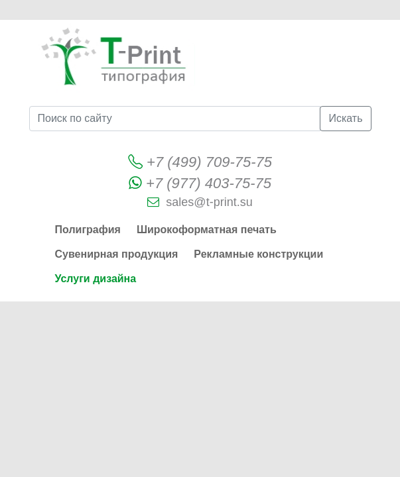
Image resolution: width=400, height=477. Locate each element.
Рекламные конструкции (258, 254)
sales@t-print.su (209, 202)
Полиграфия (88, 229)
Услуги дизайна (96, 278)
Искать (345, 118)
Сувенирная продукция (116, 254)
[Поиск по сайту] (175, 118)
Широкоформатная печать (207, 229)
